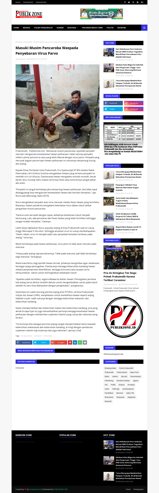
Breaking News (26, 336)
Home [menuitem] (16, 27)
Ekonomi (120, 393)
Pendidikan (109, 393)
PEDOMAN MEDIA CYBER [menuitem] (92, 27)
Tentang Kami (28, 2)
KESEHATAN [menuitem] (19, 34)
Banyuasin (120, 397)
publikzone (21, 59)
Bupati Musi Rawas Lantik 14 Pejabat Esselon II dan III (128, 228)
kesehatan (38, 336)
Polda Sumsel (122, 372)
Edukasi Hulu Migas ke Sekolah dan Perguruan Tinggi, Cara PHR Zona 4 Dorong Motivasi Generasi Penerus (129, 69)
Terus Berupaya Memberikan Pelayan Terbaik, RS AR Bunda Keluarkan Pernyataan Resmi (129, 83)
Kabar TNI (130, 393)
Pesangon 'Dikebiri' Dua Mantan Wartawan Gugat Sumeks (127, 187)
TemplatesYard (35, 489)
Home (18, 2)
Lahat (107, 389)
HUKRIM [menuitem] (60, 27)
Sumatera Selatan (123, 380)
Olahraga (115, 389)
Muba (107, 376)
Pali (106, 385)
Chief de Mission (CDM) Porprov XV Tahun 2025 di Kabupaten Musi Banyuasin (128, 216)
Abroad (124, 376)
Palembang (109, 380)
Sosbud (121, 385)
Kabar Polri (134, 372)
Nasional (108, 401)
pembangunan (128, 389)
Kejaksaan (131, 397)
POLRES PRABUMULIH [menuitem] (43, 27)
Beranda (19, 42)
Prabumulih (27, 42)
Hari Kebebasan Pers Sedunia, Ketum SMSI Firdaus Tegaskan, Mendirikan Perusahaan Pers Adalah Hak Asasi (129, 53)
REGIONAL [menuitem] (72, 27)
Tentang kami (138, 489)
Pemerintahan (135, 376)
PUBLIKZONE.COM (61, 489)
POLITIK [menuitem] (110, 27)
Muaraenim (109, 397)
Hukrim (115, 376)
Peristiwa (131, 385)
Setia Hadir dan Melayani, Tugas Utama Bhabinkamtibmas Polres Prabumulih (127, 202)
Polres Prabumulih (126, 368)
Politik (113, 385)
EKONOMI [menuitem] (121, 27)
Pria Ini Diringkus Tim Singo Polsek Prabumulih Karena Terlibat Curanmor (119, 276)
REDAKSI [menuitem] (26, 27)
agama (135, 380)
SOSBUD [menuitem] (31, 34)
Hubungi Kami (41, 2)
